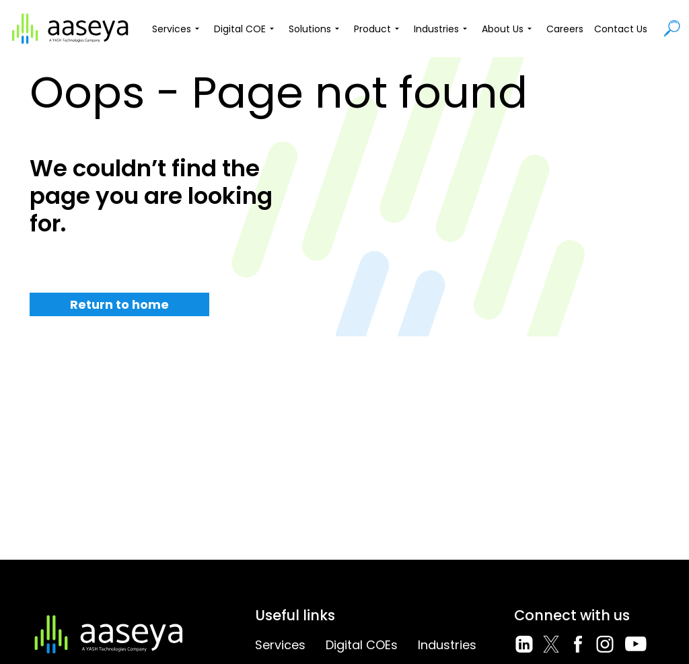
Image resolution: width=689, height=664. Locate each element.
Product (378, 28)
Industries (442, 28)
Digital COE (246, 28)
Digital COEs (362, 644)
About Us (509, 28)
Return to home (119, 304)
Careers (564, 29)
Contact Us (620, 29)
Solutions (316, 28)
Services (177, 28)
